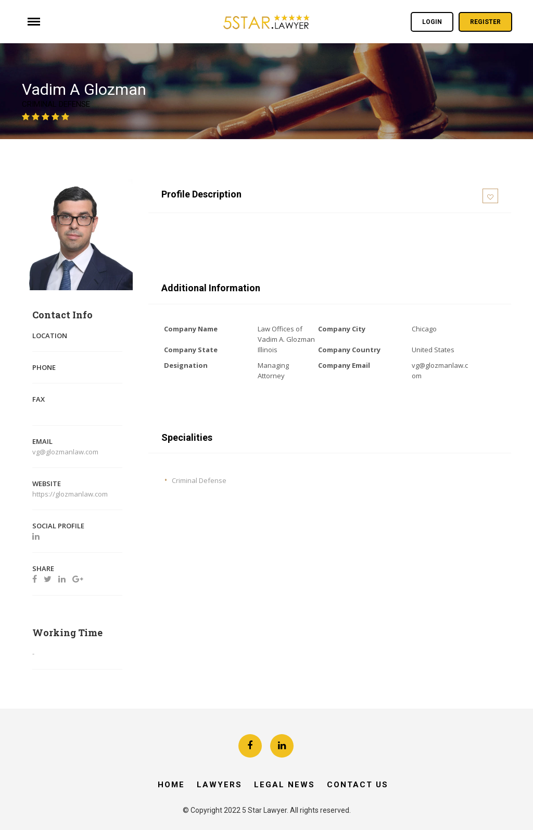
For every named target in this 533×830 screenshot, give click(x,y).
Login (432, 22)
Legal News (284, 784)
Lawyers (219, 784)
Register (485, 22)
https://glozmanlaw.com (70, 494)
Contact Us (357, 784)
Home (171, 784)
